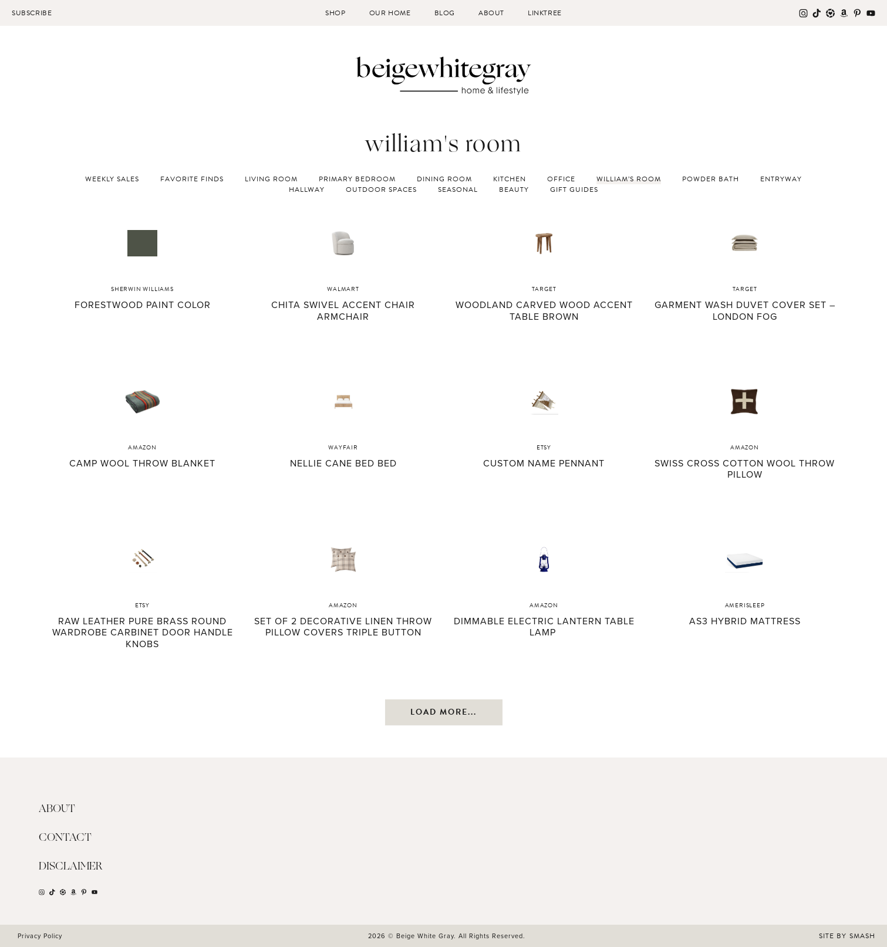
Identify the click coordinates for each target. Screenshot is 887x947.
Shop (335, 13)
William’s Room (628, 179)
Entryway (781, 179)
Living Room (271, 179)
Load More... (443, 712)
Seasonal (458, 189)
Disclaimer (71, 866)
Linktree (545, 13)
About (491, 13)
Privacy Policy (40, 936)
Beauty (514, 189)
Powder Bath (710, 179)
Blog (444, 13)
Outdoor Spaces (381, 189)
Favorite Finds (192, 179)
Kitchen (509, 179)
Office (561, 179)
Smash (862, 936)
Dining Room (444, 179)
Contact (65, 838)
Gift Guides (574, 189)
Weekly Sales (112, 179)
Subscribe (32, 13)
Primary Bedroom (357, 179)
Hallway (307, 189)
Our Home (390, 13)
